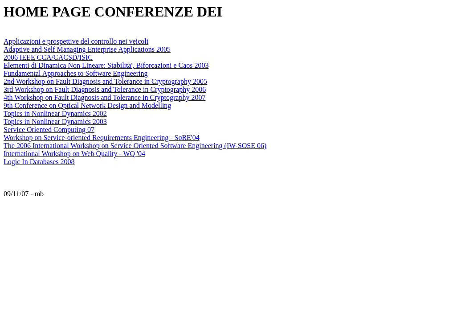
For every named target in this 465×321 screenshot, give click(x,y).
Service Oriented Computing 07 (49, 129)
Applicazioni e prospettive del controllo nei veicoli (76, 41)
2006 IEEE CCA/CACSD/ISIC (48, 57)
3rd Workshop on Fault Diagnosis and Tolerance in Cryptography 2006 (105, 89)
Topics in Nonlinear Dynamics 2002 (55, 113)
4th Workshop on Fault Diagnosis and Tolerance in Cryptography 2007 (104, 97)
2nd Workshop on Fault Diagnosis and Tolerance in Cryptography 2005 (105, 81)
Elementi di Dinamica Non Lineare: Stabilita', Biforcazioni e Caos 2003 (106, 65)
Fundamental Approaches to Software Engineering (75, 73)
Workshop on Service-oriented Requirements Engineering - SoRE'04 (102, 137)
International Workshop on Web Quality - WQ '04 (74, 153)
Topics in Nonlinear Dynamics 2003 (55, 121)
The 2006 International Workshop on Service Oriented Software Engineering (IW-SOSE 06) (135, 145)
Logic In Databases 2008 (39, 161)
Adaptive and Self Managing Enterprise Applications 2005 (87, 49)
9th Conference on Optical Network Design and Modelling (87, 105)
